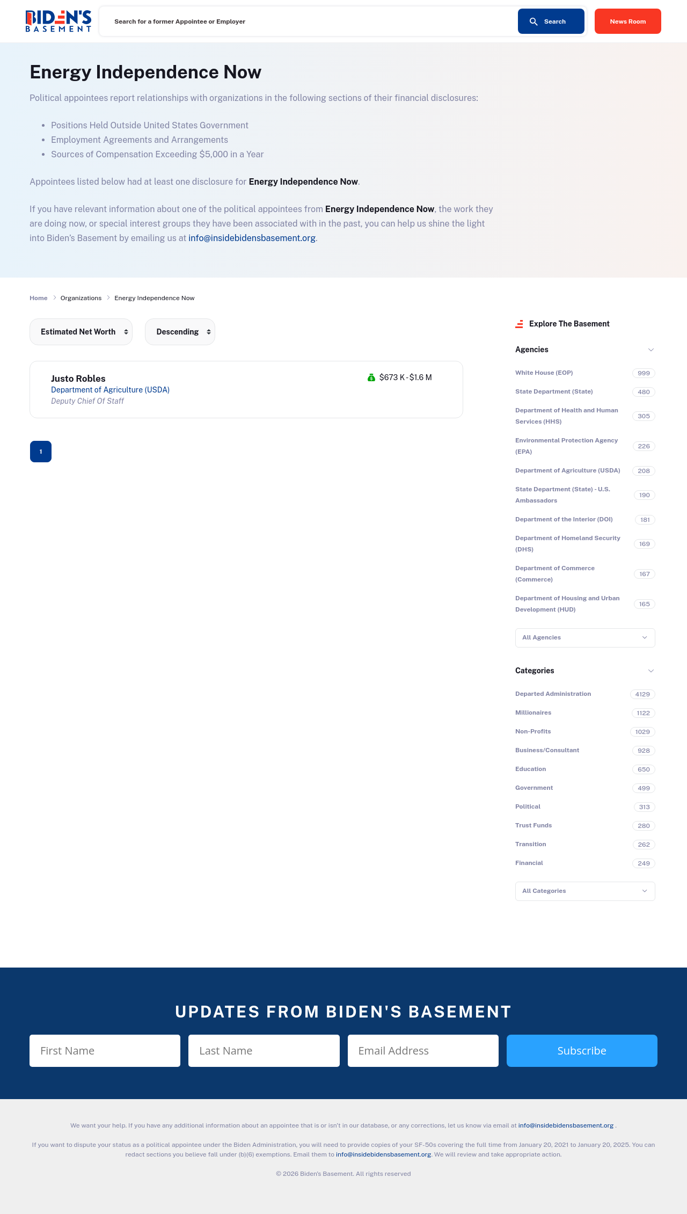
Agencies (532, 349)
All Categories (544, 891)
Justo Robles (78, 378)
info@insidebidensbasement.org (252, 238)
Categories (534, 670)
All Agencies (541, 637)
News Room (628, 21)
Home (39, 298)
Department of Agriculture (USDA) (110, 390)
